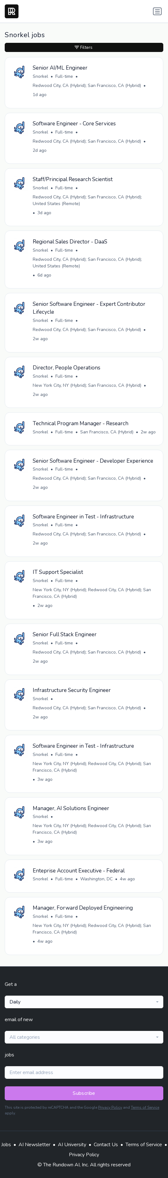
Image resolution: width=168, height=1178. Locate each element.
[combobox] (84, 1002)
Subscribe (84, 1093)
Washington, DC (96, 879)
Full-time (64, 76)
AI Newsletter (34, 1144)
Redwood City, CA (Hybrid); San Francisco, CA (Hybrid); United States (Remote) (87, 200)
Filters (83, 47)
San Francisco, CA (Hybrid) (106, 432)
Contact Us (106, 1144)
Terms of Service (145, 1107)
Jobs (6, 1144)
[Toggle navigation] (157, 11)
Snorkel (40, 76)
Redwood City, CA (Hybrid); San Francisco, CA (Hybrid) (87, 86)
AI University (72, 1144)
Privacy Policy (110, 1107)
